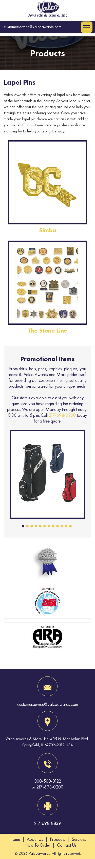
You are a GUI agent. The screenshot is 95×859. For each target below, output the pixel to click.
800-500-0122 (47, 781)
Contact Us (67, 845)
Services (79, 839)
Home (14, 839)
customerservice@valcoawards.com (32, 26)
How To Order (37, 845)
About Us (35, 839)
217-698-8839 (47, 823)
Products (57, 839)
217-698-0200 (62, 415)
